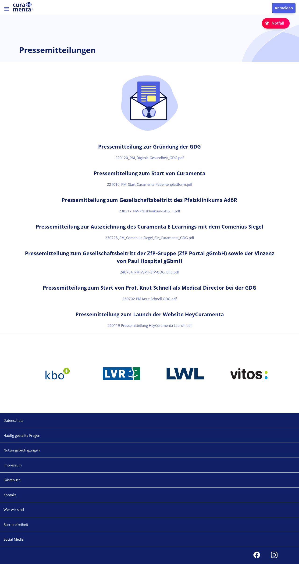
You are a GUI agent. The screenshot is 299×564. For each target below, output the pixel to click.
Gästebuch (12, 479)
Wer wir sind (14, 509)
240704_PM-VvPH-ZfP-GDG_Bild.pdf (149, 272)
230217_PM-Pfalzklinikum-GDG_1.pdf (149, 211)
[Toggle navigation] (6, 9)
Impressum (13, 465)
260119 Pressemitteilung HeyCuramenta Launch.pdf (149, 325)
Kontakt (10, 494)
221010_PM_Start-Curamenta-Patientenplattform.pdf (149, 184)
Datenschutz (13, 420)
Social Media (14, 539)
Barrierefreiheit (16, 524)
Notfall (278, 23)
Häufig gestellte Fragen (22, 435)
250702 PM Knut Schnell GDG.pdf (149, 298)
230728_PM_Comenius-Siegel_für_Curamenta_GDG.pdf (149, 237)
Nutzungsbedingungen (22, 450)
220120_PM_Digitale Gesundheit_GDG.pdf (149, 157)
